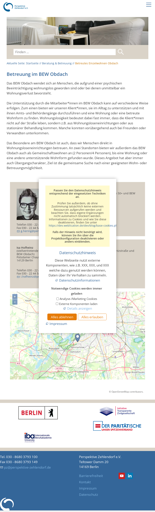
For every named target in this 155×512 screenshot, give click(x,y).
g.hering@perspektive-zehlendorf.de (45, 231)
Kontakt (85, 482)
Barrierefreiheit (91, 475)
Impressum (88, 488)
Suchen (121, 52)
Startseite (32, 63)
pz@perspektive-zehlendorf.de (27, 467)
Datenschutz (88, 494)
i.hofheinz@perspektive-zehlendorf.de (46, 276)
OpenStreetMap (120, 391)
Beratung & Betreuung (57, 63)
